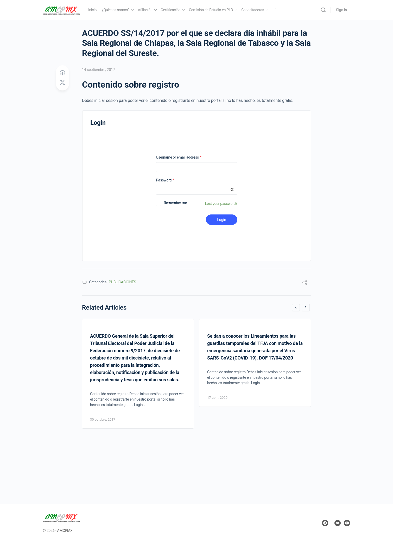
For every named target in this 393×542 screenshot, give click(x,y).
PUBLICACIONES (122, 282)
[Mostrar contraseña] (232, 189)
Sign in (341, 10)
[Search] (323, 10)
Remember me (175, 203)
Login (221, 220)
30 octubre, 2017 (102, 419)
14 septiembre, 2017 (98, 70)
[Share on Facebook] (62, 73)
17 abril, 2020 (217, 398)
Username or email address (185, 157)
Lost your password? (221, 203)
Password (171, 180)
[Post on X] (62, 82)
